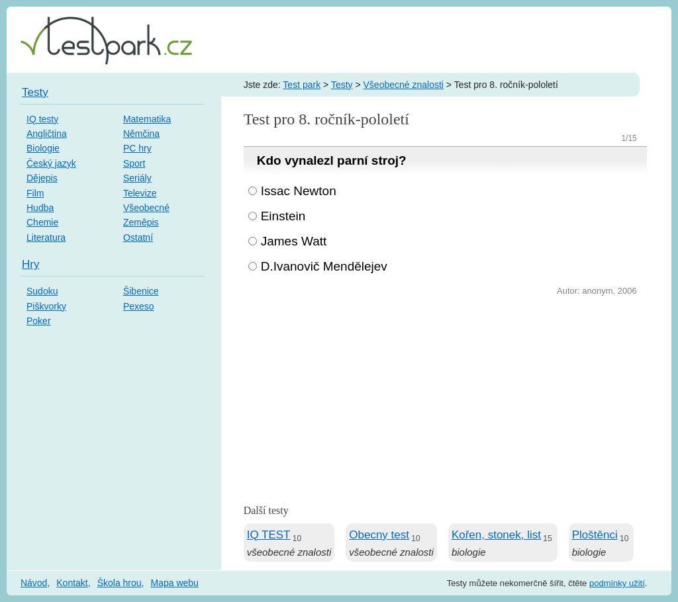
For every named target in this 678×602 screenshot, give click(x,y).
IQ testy (42, 119)
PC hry (137, 148)
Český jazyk (51, 163)
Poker (38, 321)
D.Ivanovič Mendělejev (324, 266)
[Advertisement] (446, 398)
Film (35, 193)
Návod (34, 583)
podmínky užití (617, 583)
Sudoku (42, 291)
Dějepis (42, 178)
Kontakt (71, 583)
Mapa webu (174, 583)
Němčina (141, 133)
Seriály (137, 178)
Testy (342, 84)
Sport (134, 163)
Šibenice (141, 291)
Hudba (40, 207)
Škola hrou (119, 583)
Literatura (46, 237)
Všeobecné (146, 207)
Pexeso (138, 306)
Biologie (43, 148)
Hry (30, 264)
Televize (140, 193)
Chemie (42, 222)
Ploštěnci (595, 535)
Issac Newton (298, 191)
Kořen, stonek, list (496, 535)
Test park (301, 84)
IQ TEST (269, 535)
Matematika (147, 119)
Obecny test (379, 535)
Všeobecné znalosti (403, 84)
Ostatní (138, 237)
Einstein (283, 216)
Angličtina (46, 133)
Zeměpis (141, 222)
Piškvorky (46, 306)
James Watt (294, 241)
